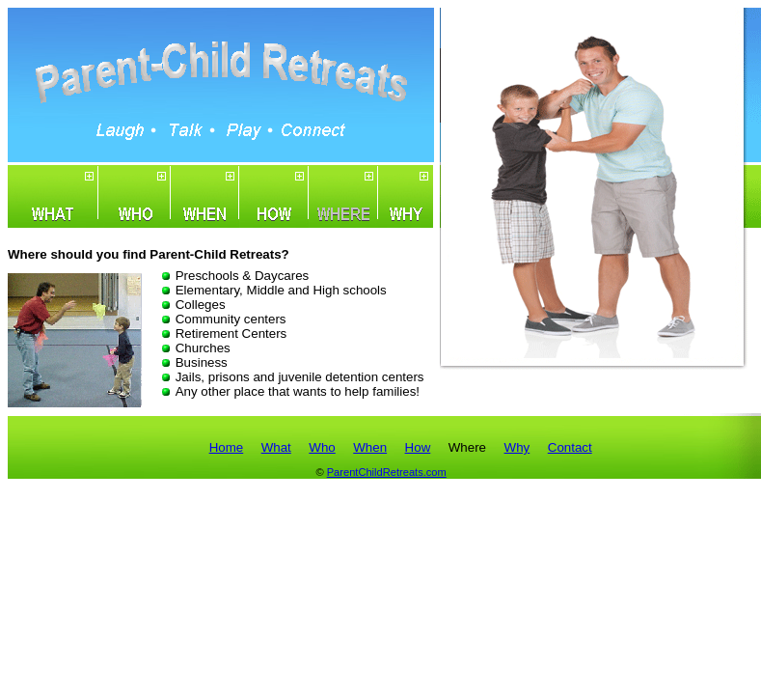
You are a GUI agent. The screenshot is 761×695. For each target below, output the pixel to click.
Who (322, 447)
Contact (570, 447)
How (418, 447)
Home (226, 447)
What (276, 447)
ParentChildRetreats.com (387, 472)
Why (517, 447)
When (370, 447)
